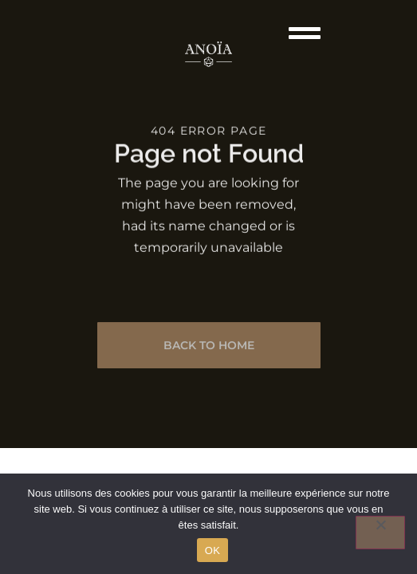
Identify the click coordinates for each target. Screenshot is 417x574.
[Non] (380, 532)
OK (212, 550)
